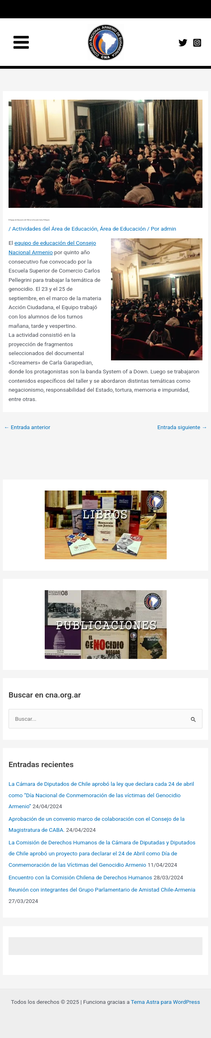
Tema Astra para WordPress (165, 1002)
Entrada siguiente (182, 427)
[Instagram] (197, 42)
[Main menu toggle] (21, 42)
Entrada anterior (27, 427)
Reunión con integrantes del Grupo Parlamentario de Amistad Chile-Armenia (102, 889)
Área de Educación (123, 228)
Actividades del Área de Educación (54, 228)
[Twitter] (182, 42)
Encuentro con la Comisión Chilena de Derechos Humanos (80, 877)
